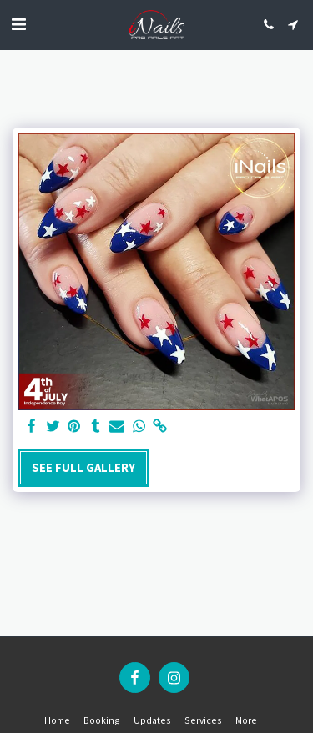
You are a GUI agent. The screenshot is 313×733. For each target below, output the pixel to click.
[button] (18, 24)
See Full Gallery (83, 467)
